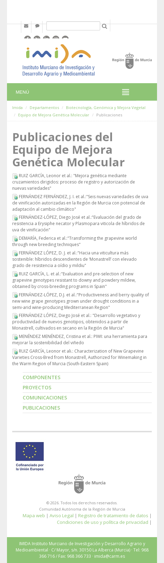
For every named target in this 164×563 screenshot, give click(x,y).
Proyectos (37, 387)
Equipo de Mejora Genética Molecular (53, 114)
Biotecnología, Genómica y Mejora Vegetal (106, 107)
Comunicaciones (45, 397)
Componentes (41, 377)
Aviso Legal (62, 515)
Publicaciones (41, 407)
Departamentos (44, 107)
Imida (17, 107)
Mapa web (34, 515)
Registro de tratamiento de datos (113, 515)
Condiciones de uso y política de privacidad (102, 522)
